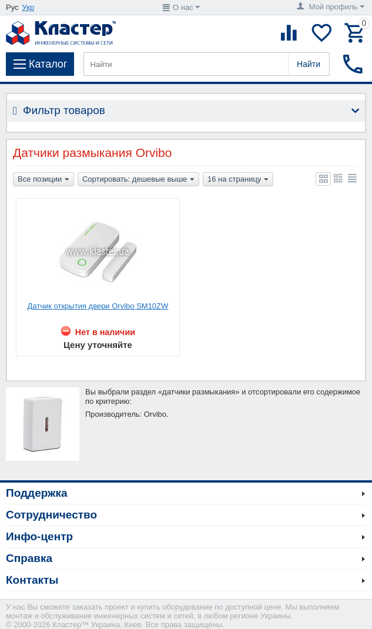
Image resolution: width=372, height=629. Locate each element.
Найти (308, 64)
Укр (28, 7)
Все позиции (43, 180)
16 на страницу (238, 180)
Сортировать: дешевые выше (138, 180)
